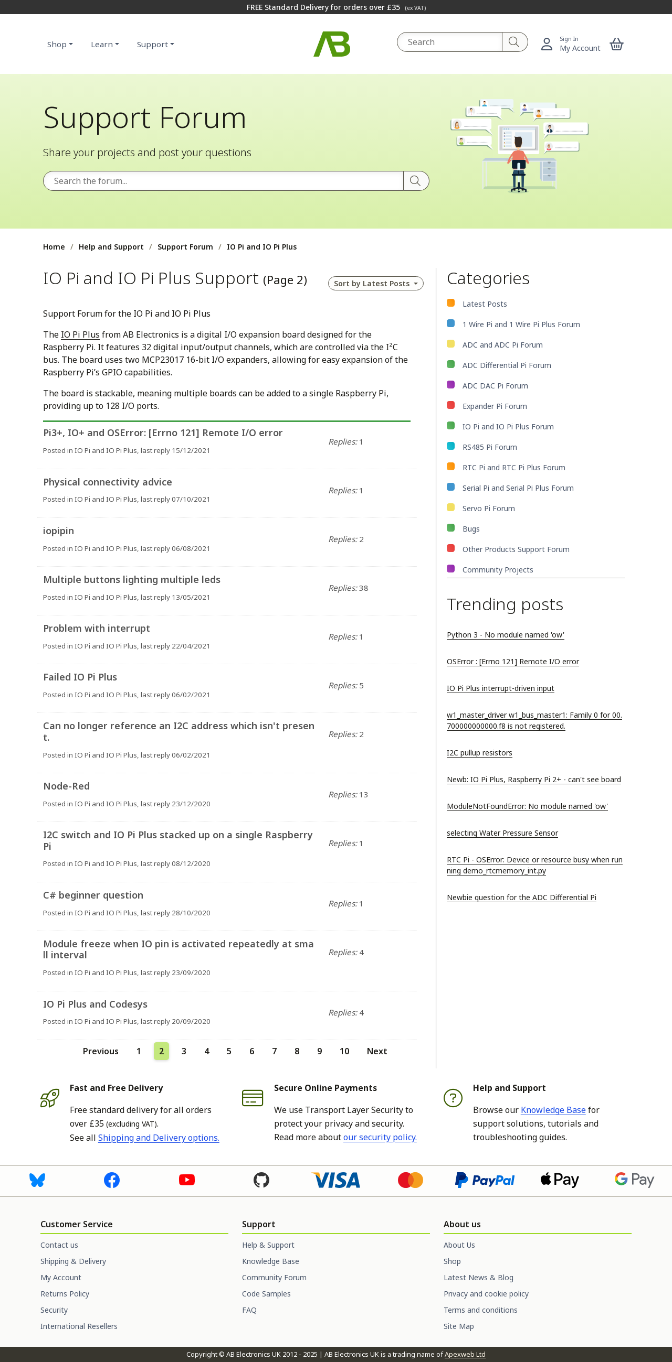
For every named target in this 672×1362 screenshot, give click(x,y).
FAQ (249, 1310)
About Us (459, 1245)
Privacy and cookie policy (486, 1294)
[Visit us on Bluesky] (37, 1179)
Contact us (59, 1245)
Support (152, 44)
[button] (617, 44)
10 (344, 1051)
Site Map (459, 1326)
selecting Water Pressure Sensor (502, 833)
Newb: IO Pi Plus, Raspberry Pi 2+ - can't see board (534, 779)
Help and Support (111, 247)
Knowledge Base (553, 1110)
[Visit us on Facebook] (112, 1179)
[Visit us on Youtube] (187, 1179)
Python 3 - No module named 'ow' (505, 635)
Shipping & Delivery (73, 1261)
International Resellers (79, 1326)
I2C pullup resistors (479, 753)
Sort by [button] (373, 283)
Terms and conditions (481, 1310)
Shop (57, 44)
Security (54, 1310)
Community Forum (274, 1277)
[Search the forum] (223, 181)
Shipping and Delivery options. (158, 1137)
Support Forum (185, 247)
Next (377, 1051)
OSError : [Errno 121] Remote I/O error (513, 661)
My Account (60, 1277)
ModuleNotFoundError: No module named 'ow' (527, 806)
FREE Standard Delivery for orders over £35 (336, 7)
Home (54, 247)
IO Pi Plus (80, 334)
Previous (101, 1051)
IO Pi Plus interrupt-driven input (500, 688)
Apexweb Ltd (465, 1354)
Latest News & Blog (478, 1277)
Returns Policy (64, 1294)
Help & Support (268, 1245)
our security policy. (380, 1137)
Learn (102, 44)
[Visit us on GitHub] (261, 1179)
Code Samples (266, 1294)
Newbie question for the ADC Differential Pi (521, 897)
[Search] (515, 42)
